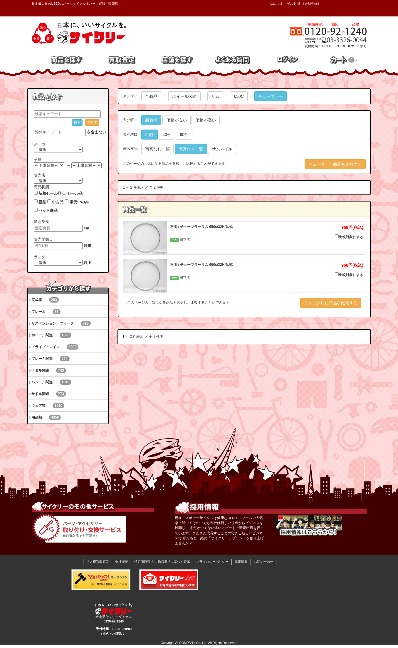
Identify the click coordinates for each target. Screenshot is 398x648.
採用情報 (241, 561)
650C (238, 96)
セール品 (75, 193)
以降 (87, 246)
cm (86, 228)
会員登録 (311, 3)
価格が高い (205, 120)
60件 (184, 134)
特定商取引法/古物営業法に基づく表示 (162, 561)
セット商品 (48, 210)
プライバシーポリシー (212, 561)
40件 (166, 134)
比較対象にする (349, 236)
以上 (87, 263)
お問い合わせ (263, 561)
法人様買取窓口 (97, 561)
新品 (42, 202)
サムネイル (222, 149)
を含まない (96, 132)
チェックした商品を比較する (335, 164)
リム (215, 96)
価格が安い (176, 120)
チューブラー (270, 96)
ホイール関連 (184, 96)
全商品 (151, 96)
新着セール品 (49, 193)
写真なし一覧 (157, 149)
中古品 (57, 202)
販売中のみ (79, 202)
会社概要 (121, 561)
